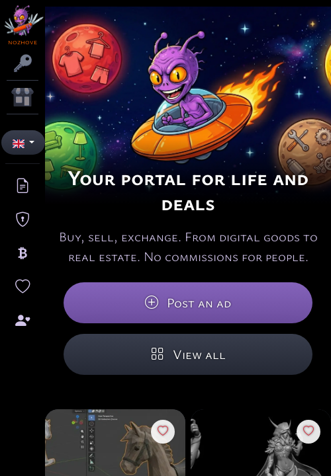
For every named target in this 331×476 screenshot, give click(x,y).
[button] (23, 142)
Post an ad (188, 303)
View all (188, 354)
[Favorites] (163, 432)
